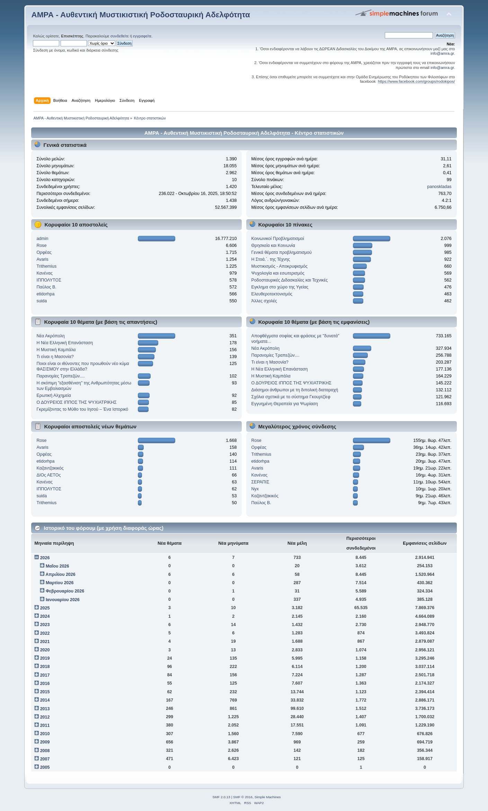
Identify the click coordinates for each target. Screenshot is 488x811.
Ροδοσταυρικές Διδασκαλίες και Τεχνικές (289, 280)
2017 (45, 675)
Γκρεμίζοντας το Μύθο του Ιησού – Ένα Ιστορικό (82, 409)
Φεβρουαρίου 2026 (65, 591)
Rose (41, 245)
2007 (45, 759)
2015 (45, 691)
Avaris (42, 259)
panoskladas (439, 186)
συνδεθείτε (119, 36)
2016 (45, 683)
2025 (45, 608)
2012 (45, 717)
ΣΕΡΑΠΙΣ (260, 482)
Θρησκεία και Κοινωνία (273, 245)
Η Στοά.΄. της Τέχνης (270, 259)
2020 (45, 650)
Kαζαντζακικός (49, 468)
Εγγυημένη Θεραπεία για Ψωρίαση (284, 403)
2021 (45, 641)
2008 (45, 750)
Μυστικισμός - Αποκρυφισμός (279, 266)
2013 (45, 708)
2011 (45, 725)
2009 (45, 742)
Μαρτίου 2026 (60, 582)
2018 (45, 666)
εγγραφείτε (142, 36)
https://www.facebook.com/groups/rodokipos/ (416, 81)
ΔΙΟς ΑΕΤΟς (48, 475)
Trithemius (46, 266)
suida (41, 300)
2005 (45, 767)
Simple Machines (268, 797)
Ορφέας (44, 252)
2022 (45, 633)
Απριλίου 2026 (60, 574)
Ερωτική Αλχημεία (53, 395)
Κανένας (44, 273)
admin (42, 238)
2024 (45, 616)
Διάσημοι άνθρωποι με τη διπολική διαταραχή (294, 389)
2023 (45, 624)
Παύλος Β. (46, 287)
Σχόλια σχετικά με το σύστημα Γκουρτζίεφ (290, 396)
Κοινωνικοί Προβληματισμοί (277, 238)
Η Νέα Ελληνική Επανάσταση (64, 342)
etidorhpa (45, 294)
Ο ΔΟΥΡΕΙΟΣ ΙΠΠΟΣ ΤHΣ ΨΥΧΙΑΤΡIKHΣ (76, 402)
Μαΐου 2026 (57, 566)
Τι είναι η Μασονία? (54, 356)
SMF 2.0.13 (221, 797)
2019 (45, 658)
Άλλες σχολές (264, 300)
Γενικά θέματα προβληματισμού (281, 252)
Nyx (255, 489)
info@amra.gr (442, 53)
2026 (45, 557)
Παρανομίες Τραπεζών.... (60, 376)
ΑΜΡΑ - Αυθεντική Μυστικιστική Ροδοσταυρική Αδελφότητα (140, 14)
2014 (45, 700)
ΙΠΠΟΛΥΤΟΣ (48, 280)
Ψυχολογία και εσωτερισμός (277, 273)
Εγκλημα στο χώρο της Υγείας (280, 287)
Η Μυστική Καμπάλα (56, 349)
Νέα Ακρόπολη (50, 335)
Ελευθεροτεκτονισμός (272, 294)
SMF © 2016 (242, 797)
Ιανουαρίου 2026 (63, 599)
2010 (45, 733)
